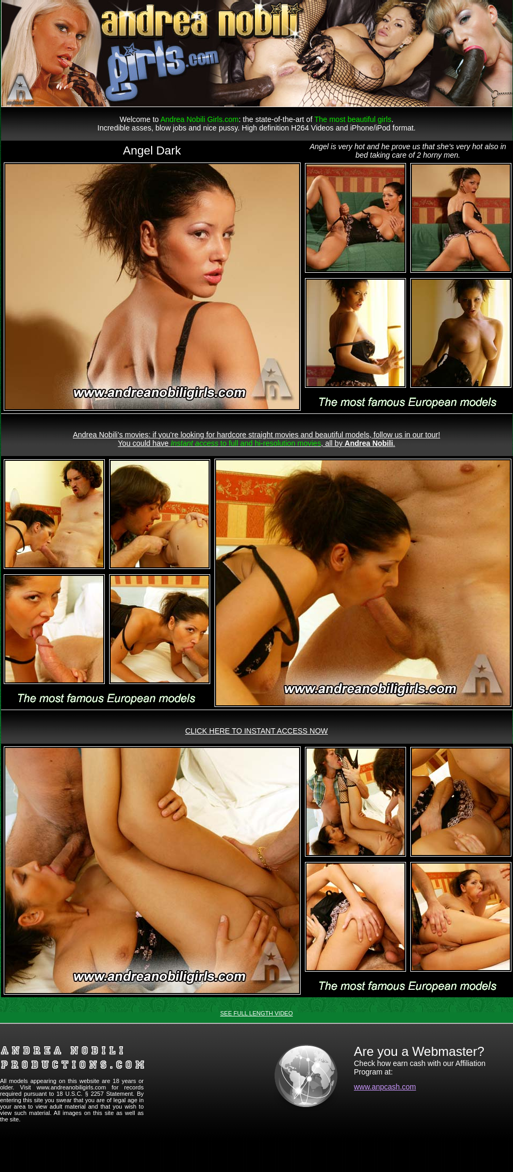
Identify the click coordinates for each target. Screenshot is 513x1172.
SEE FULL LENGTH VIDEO (256, 1013)
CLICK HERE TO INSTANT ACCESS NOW (256, 731)
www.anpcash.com (385, 1087)
